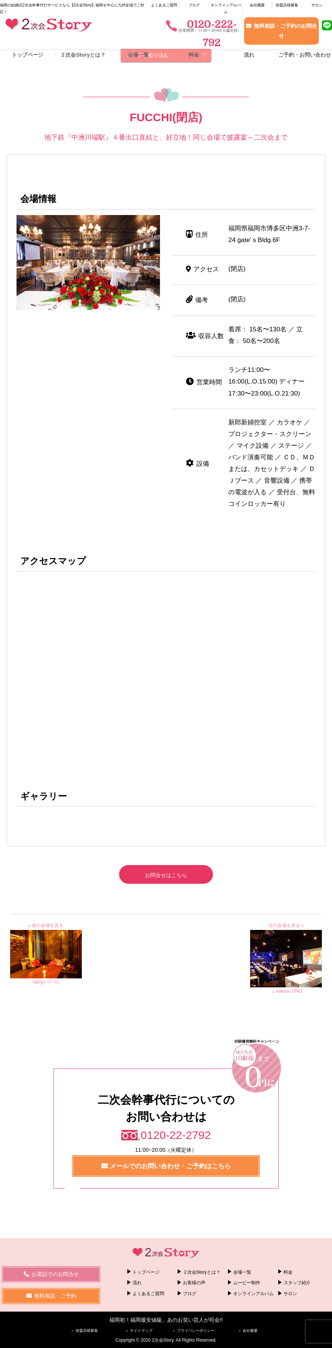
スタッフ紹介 (297, 1282)
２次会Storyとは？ (83, 55)
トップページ (27, 55)
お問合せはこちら (166, 875)
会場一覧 (138, 55)
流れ (249, 55)
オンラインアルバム (226, 8)
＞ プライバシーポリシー (193, 1330)
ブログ (194, 5)
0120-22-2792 (176, 1135)
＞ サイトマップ (138, 1330)
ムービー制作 (246, 1282)
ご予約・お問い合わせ (304, 55)
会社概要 (257, 5)
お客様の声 (194, 1282)
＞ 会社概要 (248, 1330)
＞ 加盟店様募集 (84, 1330)
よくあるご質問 (164, 5)
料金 (194, 55)
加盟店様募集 (287, 5)
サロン (317, 5)
